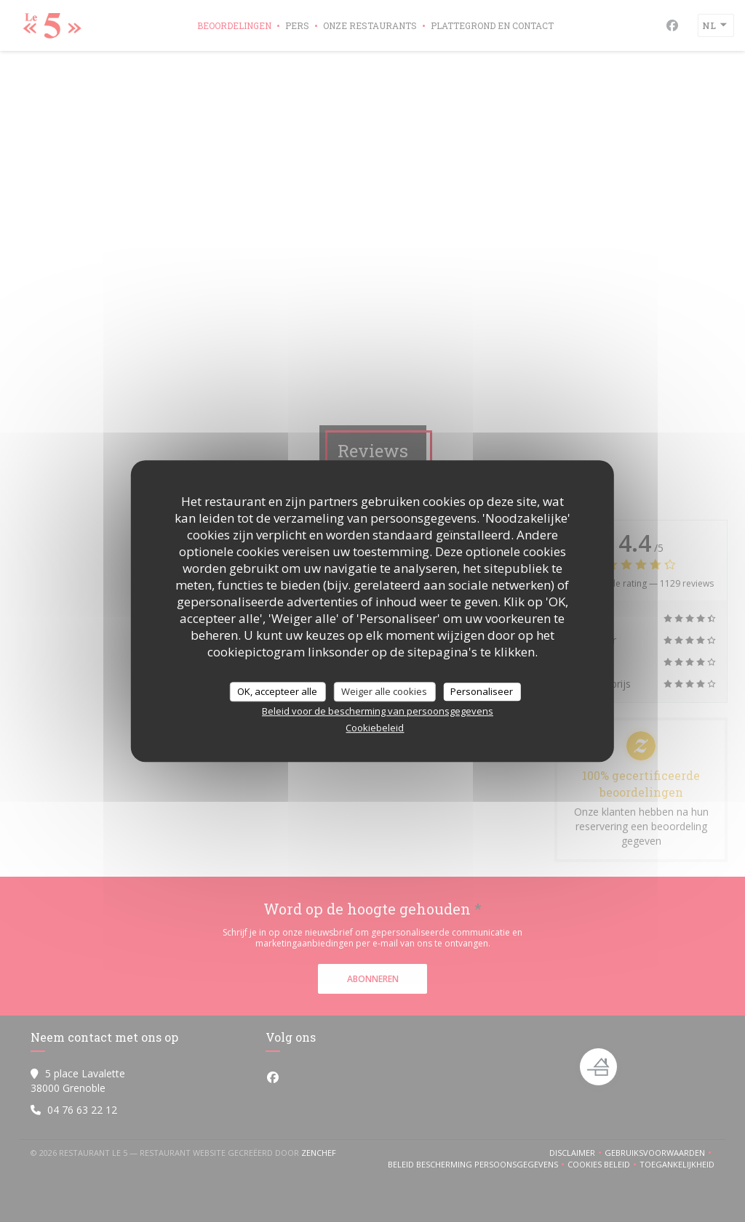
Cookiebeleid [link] (375, 727)
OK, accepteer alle (277, 691)
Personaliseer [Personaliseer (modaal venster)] (481, 691)
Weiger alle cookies (384, 691)
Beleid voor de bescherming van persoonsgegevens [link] (377, 710)
